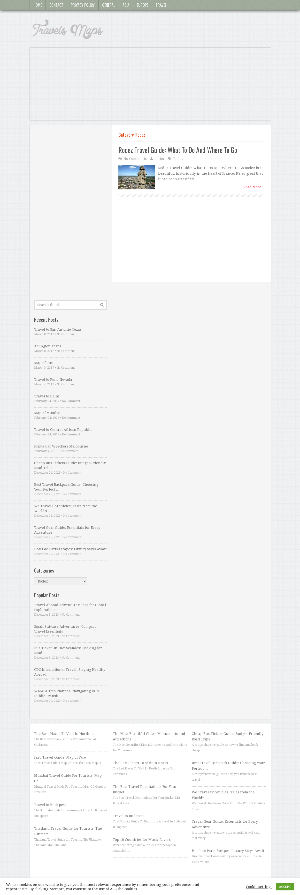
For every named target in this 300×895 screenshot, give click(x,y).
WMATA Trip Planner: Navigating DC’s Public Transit (66, 693)
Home (37, 5)
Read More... (253, 187)
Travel (161, 5)
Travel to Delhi (46, 396)
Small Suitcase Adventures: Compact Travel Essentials (65, 629)
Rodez (178, 159)
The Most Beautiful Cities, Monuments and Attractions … (149, 736)
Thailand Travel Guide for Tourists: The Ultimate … (68, 831)
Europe (142, 5)
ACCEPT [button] (285, 886)
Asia (126, 5)
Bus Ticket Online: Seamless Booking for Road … (68, 650)
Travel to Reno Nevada (53, 379)
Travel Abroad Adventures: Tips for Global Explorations (70, 607)
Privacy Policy (83, 5)
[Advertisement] (150, 86)
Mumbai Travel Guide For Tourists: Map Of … (68, 778)
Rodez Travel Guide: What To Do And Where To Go (177, 150)
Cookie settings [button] (259, 887)
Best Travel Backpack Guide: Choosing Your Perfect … (66, 487)
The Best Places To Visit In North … (64, 734)
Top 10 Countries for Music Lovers (142, 840)
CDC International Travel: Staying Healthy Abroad (69, 672)
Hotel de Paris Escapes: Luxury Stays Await (70, 549)
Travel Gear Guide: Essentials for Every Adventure (67, 530)
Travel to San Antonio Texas (58, 329)
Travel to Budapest (50, 805)
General (108, 5)
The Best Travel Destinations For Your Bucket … (145, 789)
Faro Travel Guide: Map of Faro (60, 757)
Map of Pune (44, 363)
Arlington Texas (47, 346)
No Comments (135, 159)
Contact (56, 5)
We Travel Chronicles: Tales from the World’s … (65, 508)
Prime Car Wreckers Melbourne (61, 446)
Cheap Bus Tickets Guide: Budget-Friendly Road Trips (70, 465)
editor (159, 159)
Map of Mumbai (47, 413)
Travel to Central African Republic (63, 430)
